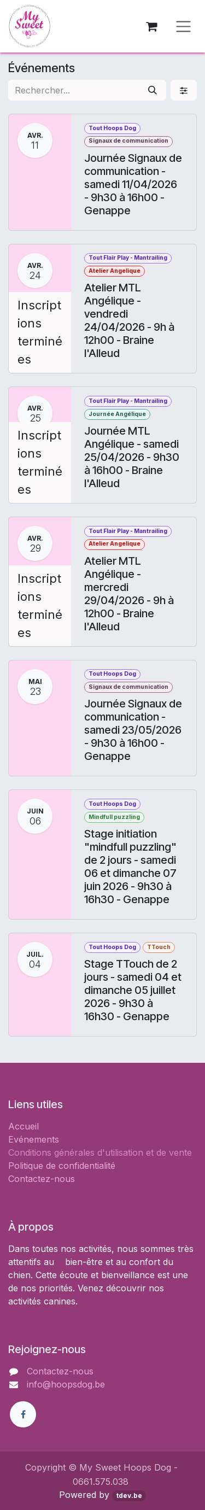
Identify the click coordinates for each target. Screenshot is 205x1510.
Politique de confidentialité (61, 1165)
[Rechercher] (152, 90)
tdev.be (129, 1495)
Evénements (33, 1139)
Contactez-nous (41, 1178)
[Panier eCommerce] (151, 26)
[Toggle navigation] (183, 26)
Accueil (23, 1126)
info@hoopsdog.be (66, 1384)
